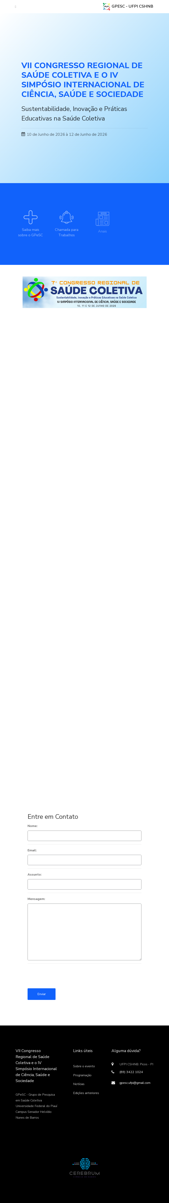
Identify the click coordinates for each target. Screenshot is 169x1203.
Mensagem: (36, 899)
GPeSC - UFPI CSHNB (128, 7)
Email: (32, 850)
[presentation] (58, 975)
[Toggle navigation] (14, 6)
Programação (82, 1075)
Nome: (33, 826)
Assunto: (35, 874)
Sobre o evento (84, 1066)
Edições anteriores (86, 1093)
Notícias (78, 1084)
